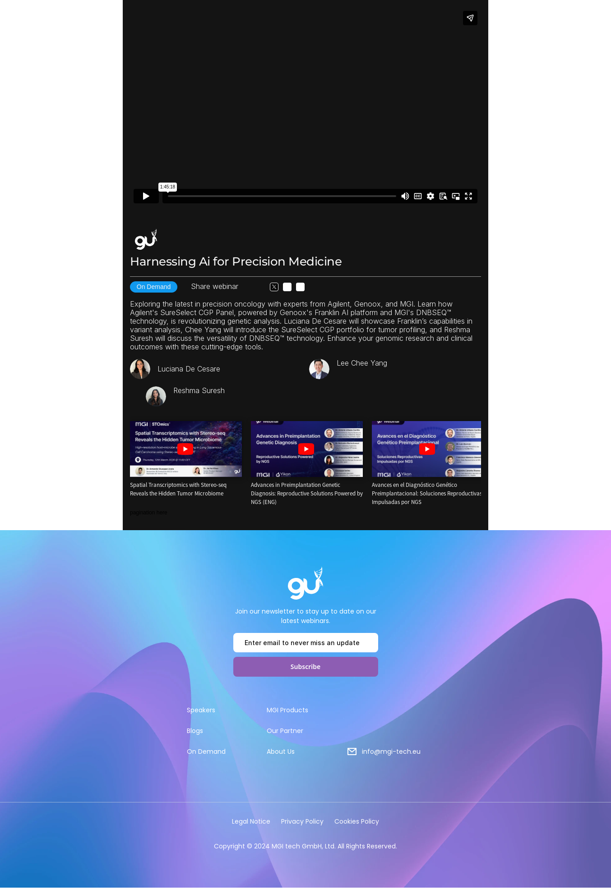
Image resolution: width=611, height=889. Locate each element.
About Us (281, 751)
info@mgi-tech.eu (391, 751)
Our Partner (285, 730)
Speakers (201, 710)
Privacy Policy (302, 821)
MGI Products (287, 710)
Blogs (195, 730)
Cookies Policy (356, 821)
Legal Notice (251, 821)
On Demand (206, 751)
